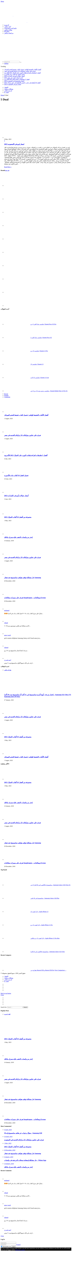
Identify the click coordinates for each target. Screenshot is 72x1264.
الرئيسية (6, 25)
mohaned (6, 610)
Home (2, 95)
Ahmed (6, 647)
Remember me (6, 1246)
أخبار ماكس (7, 26)
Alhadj (6, 623)
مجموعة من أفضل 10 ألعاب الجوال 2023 (17, 517)
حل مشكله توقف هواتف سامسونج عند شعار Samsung (22, 577)
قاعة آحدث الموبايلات (10, 28)
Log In (13, 1246)
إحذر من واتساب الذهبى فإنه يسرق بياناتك (18, 537)
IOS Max (6, 31)
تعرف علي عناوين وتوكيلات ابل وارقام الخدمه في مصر (20, 71)
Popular (6, 395)
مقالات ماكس (8, 30)
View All (7, 170)
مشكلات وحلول (8, 89)
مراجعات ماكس (8, 33)
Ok (16, 1250)
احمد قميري (7, 660)
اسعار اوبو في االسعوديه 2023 (12, 84)
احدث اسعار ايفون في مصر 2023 (13, 77)
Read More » (7, 167)
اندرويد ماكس (8, 90)
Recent (6, 394)
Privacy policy (21, 1250)
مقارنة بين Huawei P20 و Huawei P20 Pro (42, 970)
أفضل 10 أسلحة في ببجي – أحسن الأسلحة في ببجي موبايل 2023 (22, 82)
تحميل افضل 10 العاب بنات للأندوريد (14, 74)
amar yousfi (7, 635)
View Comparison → (60, 970)
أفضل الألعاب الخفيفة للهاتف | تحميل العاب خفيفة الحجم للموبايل (22, 69)
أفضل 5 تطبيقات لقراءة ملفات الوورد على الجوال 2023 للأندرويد (22, 73)
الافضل (6, 87)
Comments (7, 397)
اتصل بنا (6, 92)
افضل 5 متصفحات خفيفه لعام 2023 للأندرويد (16, 79)
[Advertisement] (36, 47)
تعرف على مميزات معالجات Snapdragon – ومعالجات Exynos (25, 598)
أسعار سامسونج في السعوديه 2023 (14, 81)
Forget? (18, 1244)
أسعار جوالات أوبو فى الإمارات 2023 (14, 76)
